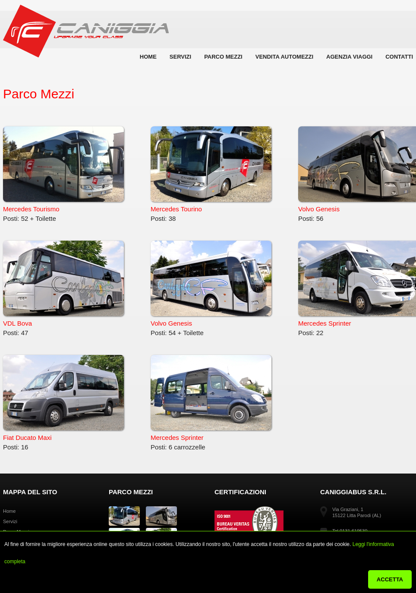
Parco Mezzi (223, 56)
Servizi (180, 56)
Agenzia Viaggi (349, 56)
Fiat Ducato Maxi (63, 398)
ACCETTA (390, 579)
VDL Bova (63, 284)
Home (148, 56)
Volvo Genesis (211, 284)
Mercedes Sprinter (211, 398)
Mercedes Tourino (211, 169)
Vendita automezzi (284, 56)
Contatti (399, 56)
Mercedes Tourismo (63, 169)
